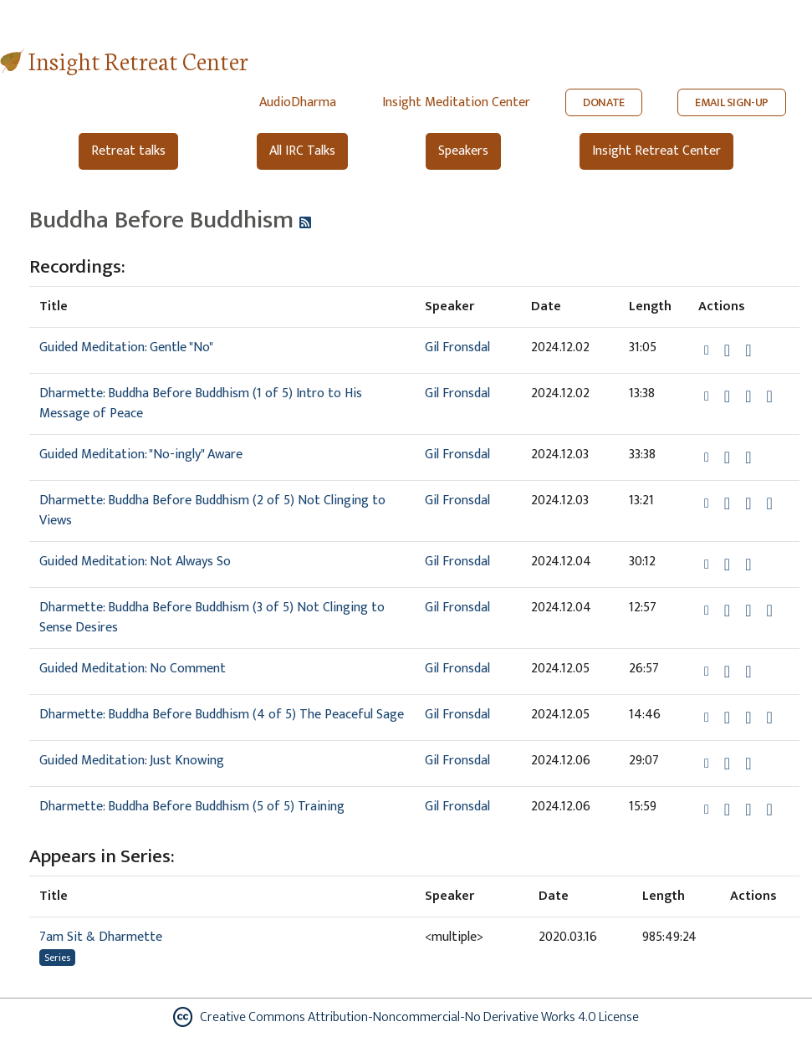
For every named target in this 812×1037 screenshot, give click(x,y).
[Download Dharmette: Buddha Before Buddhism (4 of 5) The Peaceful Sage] (727, 717)
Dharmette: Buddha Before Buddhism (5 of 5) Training (192, 806)
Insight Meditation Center (456, 102)
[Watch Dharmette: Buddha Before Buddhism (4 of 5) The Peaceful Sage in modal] (748, 717)
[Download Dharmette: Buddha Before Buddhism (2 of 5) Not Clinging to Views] (727, 503)
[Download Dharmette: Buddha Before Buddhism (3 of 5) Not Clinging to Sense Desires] (727, 610)
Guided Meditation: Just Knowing (131, 760)
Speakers (463, 151)
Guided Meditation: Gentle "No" (126, 347)
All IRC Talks (302, 151)
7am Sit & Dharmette (100, 937)
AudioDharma (297, 102)
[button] (708, 350)
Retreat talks (128, 151)
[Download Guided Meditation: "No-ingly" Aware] (727, 457)
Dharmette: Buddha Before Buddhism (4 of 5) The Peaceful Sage (221, 714)
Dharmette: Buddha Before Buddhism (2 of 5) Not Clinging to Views (212, 510)
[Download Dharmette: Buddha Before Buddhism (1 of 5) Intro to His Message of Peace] (727, 396)
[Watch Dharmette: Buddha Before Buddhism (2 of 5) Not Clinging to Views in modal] (748, 503)
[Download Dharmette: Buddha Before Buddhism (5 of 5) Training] (727, 809)
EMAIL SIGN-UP (732, 102)
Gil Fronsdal (457, 347)
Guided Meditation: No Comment (132, 668)
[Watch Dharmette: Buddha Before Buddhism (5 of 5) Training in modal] (748, 809)
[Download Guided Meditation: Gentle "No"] (727, 350)
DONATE (604, 102)
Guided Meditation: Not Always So (135, 561)
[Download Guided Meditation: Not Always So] (727, 564)
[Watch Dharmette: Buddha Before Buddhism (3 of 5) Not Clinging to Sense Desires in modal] (748, 610)
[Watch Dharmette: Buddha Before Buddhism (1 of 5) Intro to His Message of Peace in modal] (748, 396)
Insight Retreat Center (138, 60)
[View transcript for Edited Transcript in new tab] (769, 396)
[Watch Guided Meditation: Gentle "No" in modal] (748, 350)
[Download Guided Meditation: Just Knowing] (727, 763)
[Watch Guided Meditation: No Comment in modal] (748, 671)
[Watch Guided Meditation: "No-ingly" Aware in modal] (748, 457)
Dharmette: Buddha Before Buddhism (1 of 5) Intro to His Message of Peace (200, 403)
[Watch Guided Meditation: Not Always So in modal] (748, 564)
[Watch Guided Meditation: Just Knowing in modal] (748, 763)
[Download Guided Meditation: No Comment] (727, 671)
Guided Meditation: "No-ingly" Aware (141, 454)
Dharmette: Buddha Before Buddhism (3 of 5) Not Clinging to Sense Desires (212, 617)
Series (57, 957)
